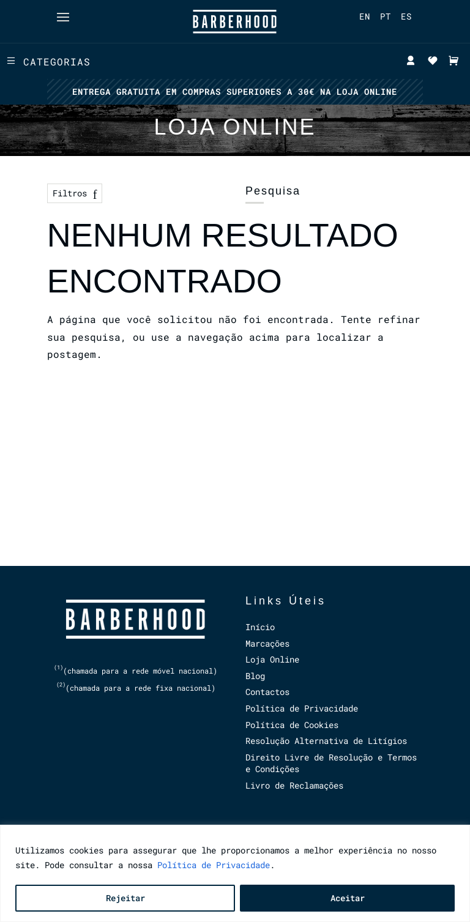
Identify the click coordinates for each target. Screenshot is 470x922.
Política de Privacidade (213, 865)
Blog (255, 676)
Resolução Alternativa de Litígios (326, 740)
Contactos (267, 691)
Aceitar (347, 898)
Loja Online (272, 659)
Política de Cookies (291, 725)
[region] (235, 873)
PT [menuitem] (385, 16)
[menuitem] (364, 16)
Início (260, 627)
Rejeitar (125, 898)
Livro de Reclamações (294, 785)
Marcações (267, 643)
